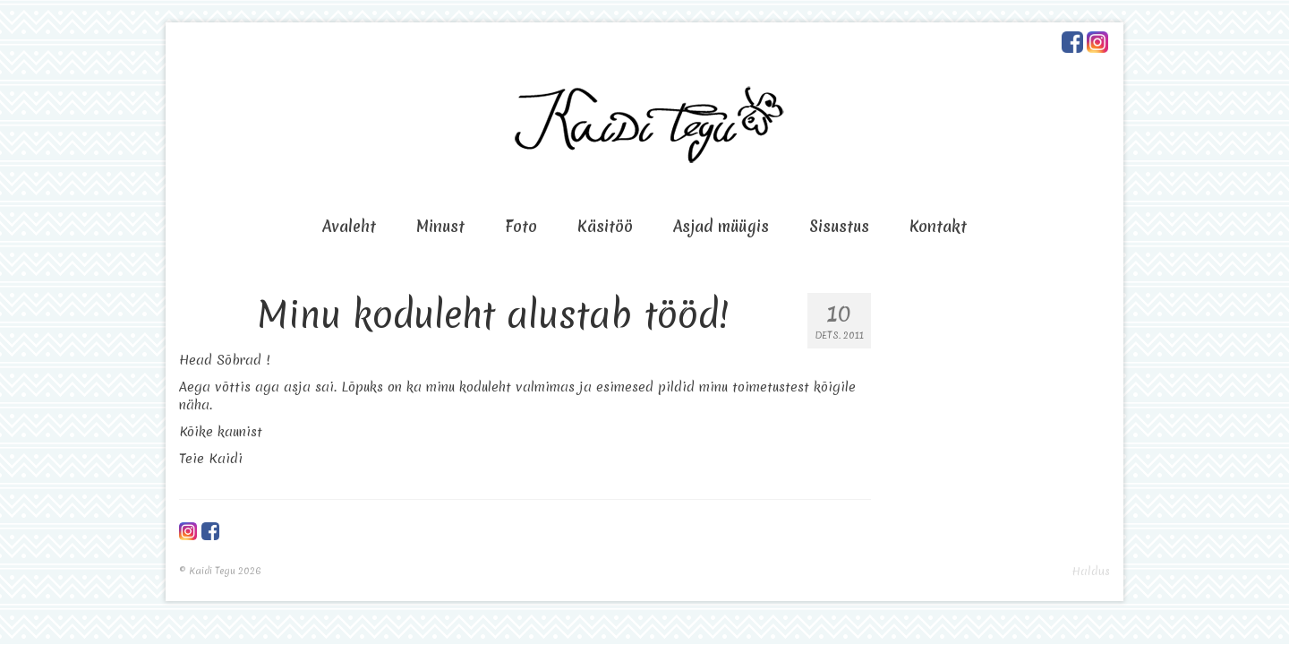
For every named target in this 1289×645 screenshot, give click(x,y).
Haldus (1090, 571)
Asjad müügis (721, 226)
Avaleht (349, 226)
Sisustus (839, 226)
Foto (521, 226)
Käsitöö (605, 226)
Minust (440, 226)
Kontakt (938, 226)
